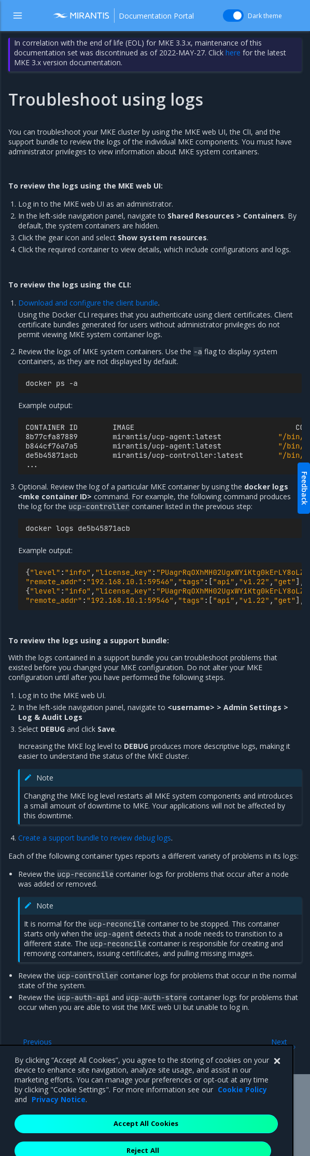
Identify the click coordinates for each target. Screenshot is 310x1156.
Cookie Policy (242, 1118)
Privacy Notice (59, 1128)
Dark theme (265, 15)
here (233, 52)
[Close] (276, 1089)
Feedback (304, 488)
